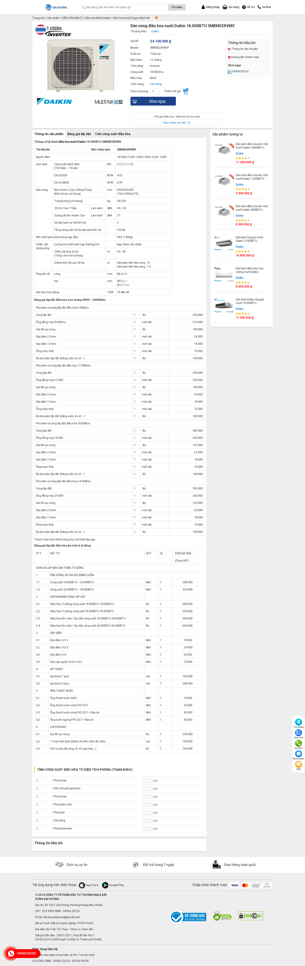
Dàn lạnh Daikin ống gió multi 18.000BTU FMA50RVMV (250, 303)
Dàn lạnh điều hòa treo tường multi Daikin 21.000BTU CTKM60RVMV (252, 272)
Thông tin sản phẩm (48, 134)
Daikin (240, 153)
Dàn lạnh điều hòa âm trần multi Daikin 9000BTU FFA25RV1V (252, 209)
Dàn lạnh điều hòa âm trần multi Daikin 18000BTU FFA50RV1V (252, 147)
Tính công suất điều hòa (112, 134)
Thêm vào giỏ (176, 91)
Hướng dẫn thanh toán (243, 57)
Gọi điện (299, 744)
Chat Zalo (298, 734)
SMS (298, 766)
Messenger (298, 755)
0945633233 (238, 71)
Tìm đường (298, 723)
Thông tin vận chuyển (243, 49)
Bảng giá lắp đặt (79, 134)
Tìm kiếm (177, 7)
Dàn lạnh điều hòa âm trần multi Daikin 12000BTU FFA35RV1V (252, 178)
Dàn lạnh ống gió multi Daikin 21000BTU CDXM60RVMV (249, 241)
